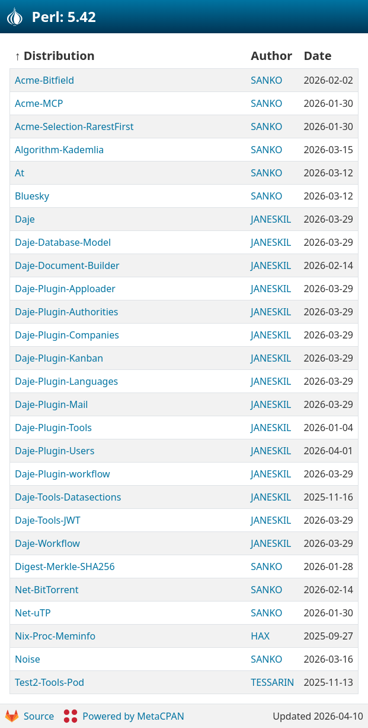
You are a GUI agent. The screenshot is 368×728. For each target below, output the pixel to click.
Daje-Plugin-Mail (51, 404)
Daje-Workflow (47, 543)
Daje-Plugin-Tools (53, 427)
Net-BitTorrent (46, 589)
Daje (25, 219)
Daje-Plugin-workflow (62, 473)
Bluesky (32, 195)
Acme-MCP (39, 103)
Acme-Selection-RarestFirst (74, 126)
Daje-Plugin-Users (54, 450)
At (19, 172)
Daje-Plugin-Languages (66, 381)
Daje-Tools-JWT (48, 520)
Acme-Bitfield (44, 80)
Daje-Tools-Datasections (68, 497)
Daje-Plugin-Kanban (59, 358)
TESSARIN (272, 682)
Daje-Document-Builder (67, 265)
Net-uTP (33, 612)
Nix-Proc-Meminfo (55, 635)
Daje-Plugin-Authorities (66, 311)
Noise (27, 659)
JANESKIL (271, 219)
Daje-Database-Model (63, 242)
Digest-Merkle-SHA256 (65, 566)
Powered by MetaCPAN (123, 716)
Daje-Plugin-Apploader (65, 288)
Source (29, 716)
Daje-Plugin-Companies (67, 334)
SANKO (266, 80)
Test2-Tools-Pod (49, 682)
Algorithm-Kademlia (59, 149)
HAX (260, 635)
